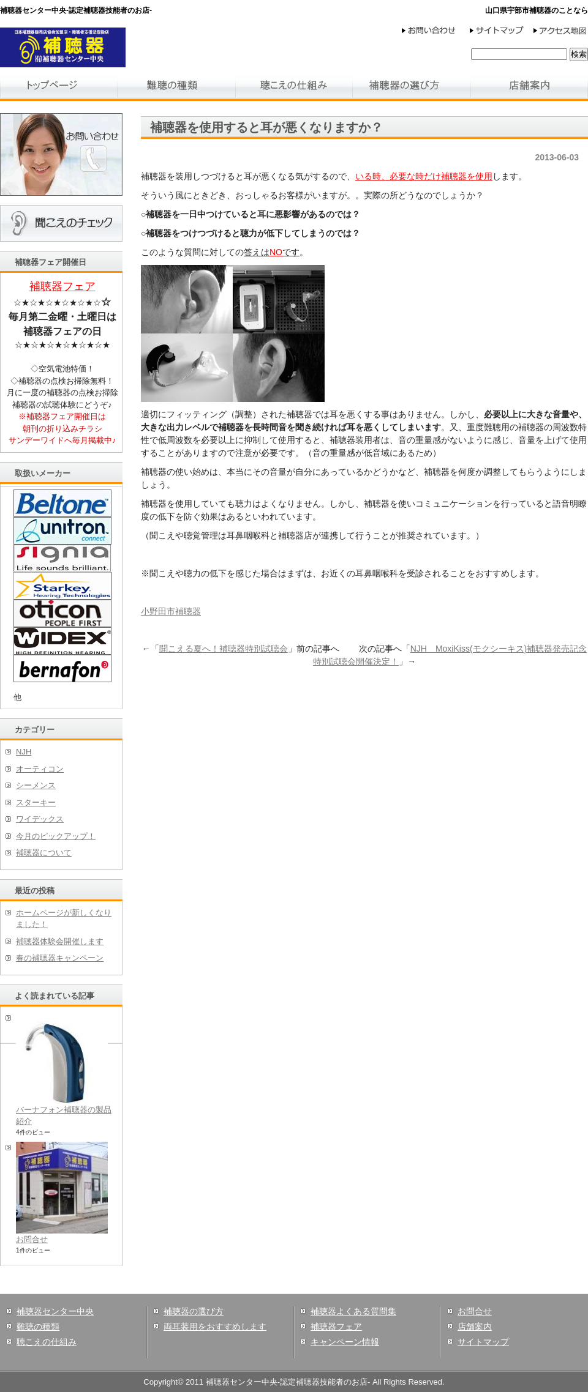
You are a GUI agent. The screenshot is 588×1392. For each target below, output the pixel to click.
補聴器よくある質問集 (353, 1311)
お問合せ (32, 1239)
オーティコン (40, 768)
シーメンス (36, 785)
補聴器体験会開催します (60, 941)
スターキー (36, 802)
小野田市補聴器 (171, 611)
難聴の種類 (38, 1326)
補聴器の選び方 (194, 1311)
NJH (23, 751)
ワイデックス (40, 819)
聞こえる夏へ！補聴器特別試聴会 (223, 648)
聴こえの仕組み (47, 1342)
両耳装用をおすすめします (215, 1326)
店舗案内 (475, 1326)
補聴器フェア (336, 1326)
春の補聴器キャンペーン (60, 957)
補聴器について (44, 852)
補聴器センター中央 (55, 1311)
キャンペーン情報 (345, 1342)
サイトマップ (483, 1342)
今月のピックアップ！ (56, 836)
